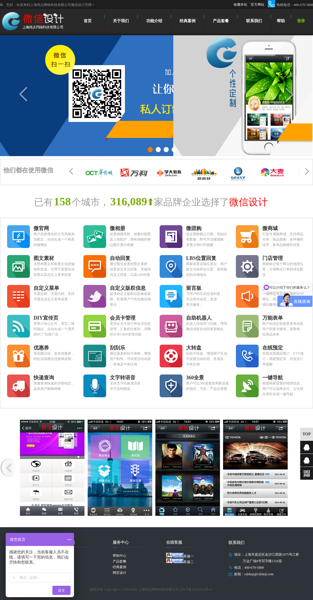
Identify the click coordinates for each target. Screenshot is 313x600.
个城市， (90, 202)
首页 (88, 21)
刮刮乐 (117, 348)
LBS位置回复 (201, 258)
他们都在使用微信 (28, 170)
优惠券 (41, 348)
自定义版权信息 (128, 288)
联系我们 (254, 21)
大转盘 (193, 348)
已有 (43, 202)
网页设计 (119, 573)
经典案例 (187, 21)
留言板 (193, 288)
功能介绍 (154, 21)
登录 (301, 21)
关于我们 (121, 21)
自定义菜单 (46, 288)
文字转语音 (122, 377)
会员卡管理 (122, 318)
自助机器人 (199, 318)
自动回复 (120, 258)
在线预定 (272, 348)
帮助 (281, 21)
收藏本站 (240, 5)
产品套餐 (221, 21)
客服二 (180, 561)
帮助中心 (119, 556)
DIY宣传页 (46, 318)
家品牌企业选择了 (191, 202)
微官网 (41, 228)
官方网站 (257, 5)
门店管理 (272, 258)
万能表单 (272, 318)
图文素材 (44, 258)
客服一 (180, 555)
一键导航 (272, 377)
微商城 (270, 228)
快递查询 (44, 377)
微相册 (117, 228)
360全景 (195, 377)
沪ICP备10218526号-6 (196, 589)
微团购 (193, 228)
